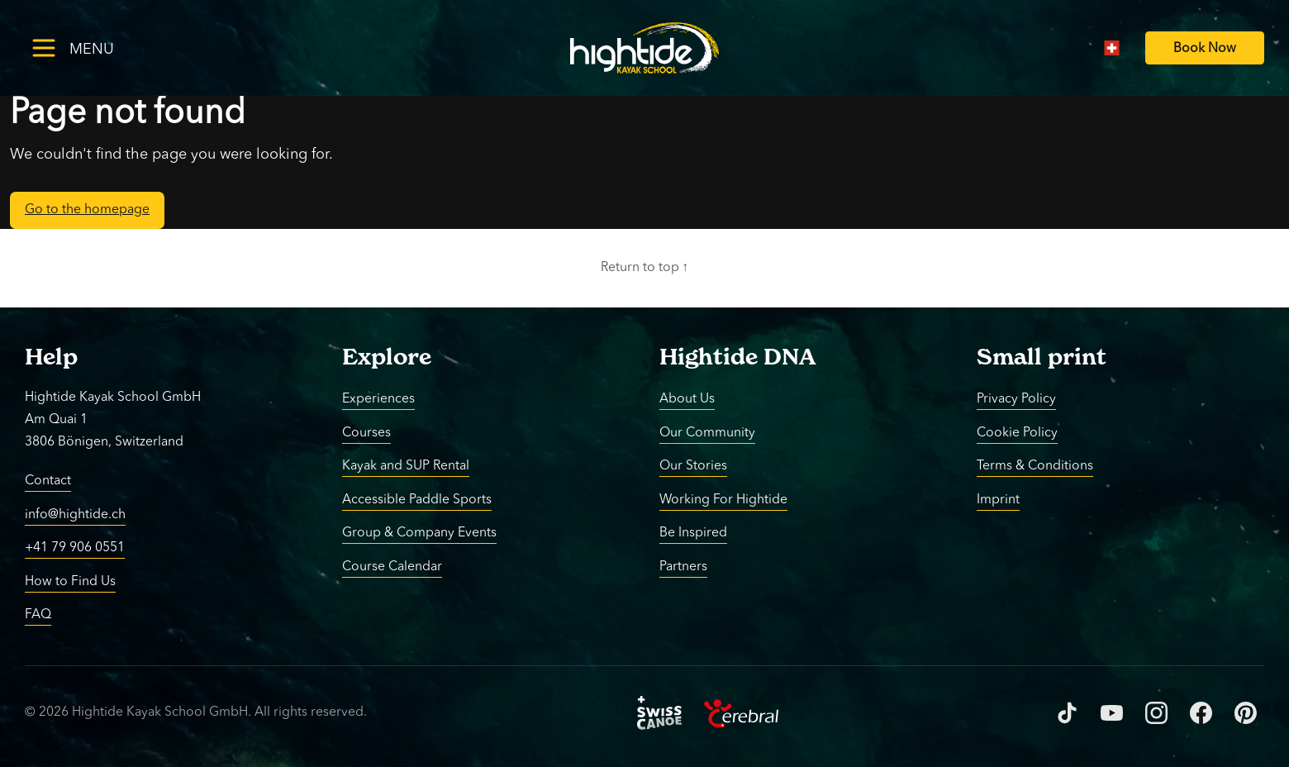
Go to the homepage (87, 210)
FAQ (38, 615)
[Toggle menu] (99, 47)
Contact (48, 481)
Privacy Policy (1016, 399)
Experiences (378, 399)
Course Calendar (392, 566)
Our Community (707, 432)
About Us (687, 399)
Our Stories (693, 466)
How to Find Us (70, 581)
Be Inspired (693, 533)
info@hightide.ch (75, 514)
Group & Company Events (419, 533)
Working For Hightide (723, 499)
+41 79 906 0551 (75, 548)
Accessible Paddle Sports (417, 499)
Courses (366, 432)
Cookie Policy (1017, 432)
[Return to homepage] (644, 48)
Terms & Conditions (1035, 466)
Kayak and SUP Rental (405, 466)
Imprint (998, 499)
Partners (683, 566)
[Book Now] (1204, 48)
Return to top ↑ (645, 267)
